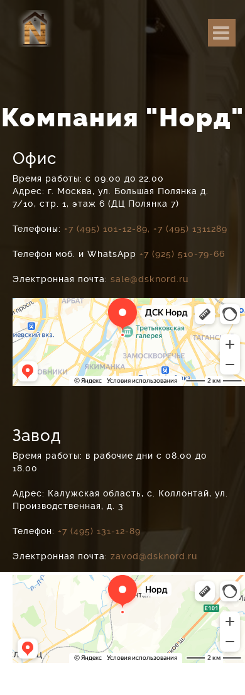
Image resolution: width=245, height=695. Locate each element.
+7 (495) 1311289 (190, 229)
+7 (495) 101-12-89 (106, 229)
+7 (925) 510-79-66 (182, 254)
